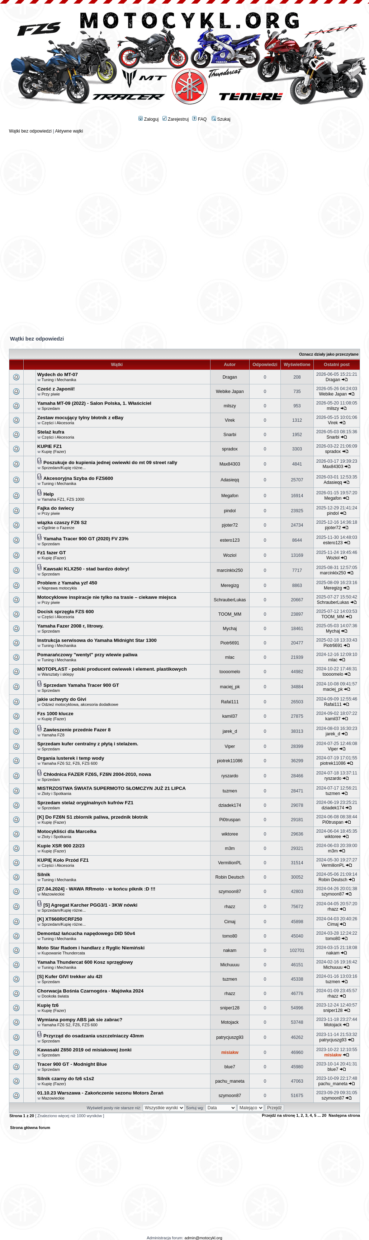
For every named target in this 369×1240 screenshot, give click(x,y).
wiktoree (230, 834)
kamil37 (229, 716)
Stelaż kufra (50, 432)
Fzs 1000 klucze (55, 713)
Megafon (229, 495)
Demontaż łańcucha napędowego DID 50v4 (86, 933)
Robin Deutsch (229, 877)
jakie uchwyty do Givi (61, 699)
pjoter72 (230, 525)
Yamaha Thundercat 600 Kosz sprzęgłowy (85, 962)
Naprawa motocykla (59, 588)
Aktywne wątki (69, 131)
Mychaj (230, 628)
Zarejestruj (175, 119)
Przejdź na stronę (278, 1115)
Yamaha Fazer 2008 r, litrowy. (70, 626)
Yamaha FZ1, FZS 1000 (63, 499)
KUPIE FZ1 (49, 446)
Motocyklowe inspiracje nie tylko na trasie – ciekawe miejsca (106, 597)
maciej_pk (230, 686)
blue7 (229, 1066)
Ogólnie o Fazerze (58, 528)
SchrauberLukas (230, 599)
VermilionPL (230, 862)
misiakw (229, 1052)
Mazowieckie (53, 894)
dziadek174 (229, 805)
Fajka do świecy (55, 508)
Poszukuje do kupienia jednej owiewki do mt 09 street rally (110, 462)
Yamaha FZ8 (53, 735)
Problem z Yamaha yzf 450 (67, 583)
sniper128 (230, 1007)
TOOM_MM (229, 614)
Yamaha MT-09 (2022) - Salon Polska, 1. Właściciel (94, 403)
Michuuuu (229, 964)
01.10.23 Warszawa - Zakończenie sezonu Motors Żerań (100, 1093)
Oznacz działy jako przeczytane (329, 354)
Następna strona (344, 1115)
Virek (230, 420)
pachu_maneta (229, 1081)
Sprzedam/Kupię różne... (64, 468)
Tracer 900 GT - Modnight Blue (72, 1064)
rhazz (229, 906)
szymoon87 (229, 891)
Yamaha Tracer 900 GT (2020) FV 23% (86, 538)
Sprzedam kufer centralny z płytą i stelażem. (87, 743)
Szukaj (221, 119)
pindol (230, 510)
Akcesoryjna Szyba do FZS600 (78, 478)
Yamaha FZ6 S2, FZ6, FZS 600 (70, 763)
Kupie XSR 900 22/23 (61, 845)
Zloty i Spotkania (56, 793)
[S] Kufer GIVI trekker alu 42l (69, 976)
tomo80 (229, 936)
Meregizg (230, 585)
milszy (230, 405)
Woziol (229, 555)
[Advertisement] (184, 184)
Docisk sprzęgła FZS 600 (65, 611)
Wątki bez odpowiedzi (30, 131)
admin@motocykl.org (203, 1238)
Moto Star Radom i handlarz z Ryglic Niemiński (91, 947)
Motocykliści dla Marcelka (66, 831)
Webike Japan (230, 391)
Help (48, 494)
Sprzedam (51, 408)
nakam (229, 950)
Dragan (230, 377)
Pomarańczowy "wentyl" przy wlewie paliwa (87, 654)
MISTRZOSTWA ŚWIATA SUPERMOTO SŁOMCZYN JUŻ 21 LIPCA (111, 788)
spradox (230, 449)
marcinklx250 (230, 570)
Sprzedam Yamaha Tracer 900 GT (81, 685)
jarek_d (230, 731)
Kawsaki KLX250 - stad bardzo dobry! (86, 569)
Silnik (43, 874)
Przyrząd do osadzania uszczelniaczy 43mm (93, 1035)
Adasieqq (230, 479)
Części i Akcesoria (58, 423)
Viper (230, 746)
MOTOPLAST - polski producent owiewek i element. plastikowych (112, 669)
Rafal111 (229, 701)
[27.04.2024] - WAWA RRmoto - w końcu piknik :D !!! (96, 889)
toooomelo (229, 671)
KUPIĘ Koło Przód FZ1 (63, 860)
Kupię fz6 (48, 1005)
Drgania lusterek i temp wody (70, 758)
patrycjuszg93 (229, 1037)
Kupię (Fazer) (54, 451)
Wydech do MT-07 (57, 374)
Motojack (229, 1022)
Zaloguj (148, 119)
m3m (230, 848)
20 (324, 1115)
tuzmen (230, 790)
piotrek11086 (229, 760)
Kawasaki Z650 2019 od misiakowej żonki (84, 1049)
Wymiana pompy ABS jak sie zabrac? (79, 1019)
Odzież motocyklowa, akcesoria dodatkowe (80, 704)
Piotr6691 (230, 643)
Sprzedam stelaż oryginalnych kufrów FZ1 (85, 802)
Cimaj (229, 921)
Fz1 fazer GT (51, 552)
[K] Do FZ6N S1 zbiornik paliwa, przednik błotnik (92, 817)
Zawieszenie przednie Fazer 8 (76, 729)
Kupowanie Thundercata (63, 953)
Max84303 (229, 464)
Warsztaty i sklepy (58, 674)
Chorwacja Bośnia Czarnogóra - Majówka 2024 (90, 991)
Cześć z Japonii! (56, 389)
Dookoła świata (55, 996)
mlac (230, 657)
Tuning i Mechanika (59, 380)
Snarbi (229, 434)
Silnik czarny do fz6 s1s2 (65, 1078)
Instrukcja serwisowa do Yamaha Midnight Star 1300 (97, 640)
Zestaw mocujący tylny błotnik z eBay (80, 417)
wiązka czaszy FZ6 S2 (62, 522)
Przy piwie (51, 394)
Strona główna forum (30, 1127)
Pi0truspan (229, 819)
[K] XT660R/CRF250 (59, 919)
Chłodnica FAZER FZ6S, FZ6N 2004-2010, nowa (97, 774)
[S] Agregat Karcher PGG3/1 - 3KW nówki (90, 905)
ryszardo (229, 775)
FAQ (199, 119)
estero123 (230, 540)
